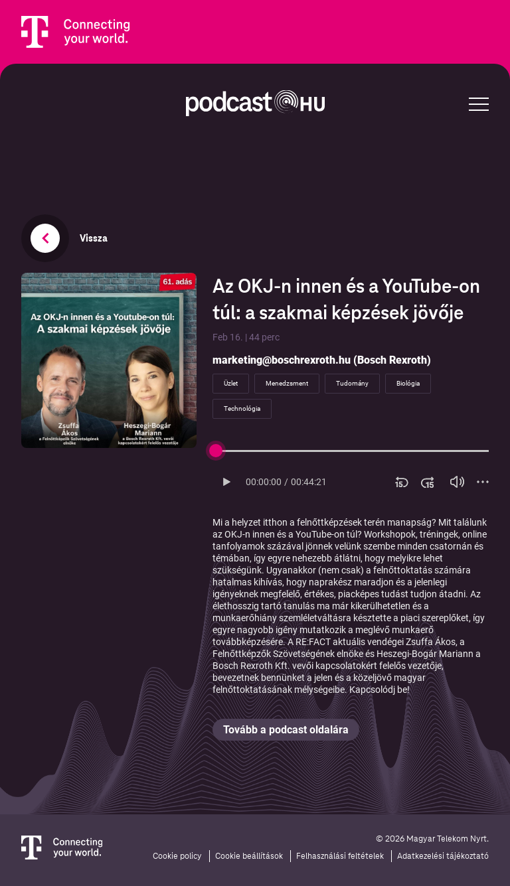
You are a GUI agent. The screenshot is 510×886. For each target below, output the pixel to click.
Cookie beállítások (249, 856)
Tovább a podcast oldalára (286, 729)
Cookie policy (177, 856)
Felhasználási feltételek (340, 856)
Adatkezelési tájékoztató (443, 856)
